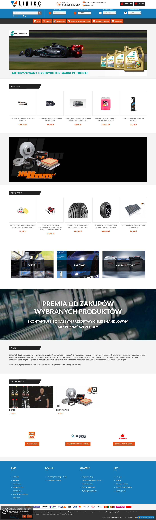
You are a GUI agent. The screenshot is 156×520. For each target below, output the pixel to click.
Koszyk (118, 480)
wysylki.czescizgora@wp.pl (94, 2)
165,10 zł (50, 124)
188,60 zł (78, 233)
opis (25, 16)
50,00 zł (105, 124)
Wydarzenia (17, 491)
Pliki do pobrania (87, 484)
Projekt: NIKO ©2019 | (114, 517)
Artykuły (16, 480)
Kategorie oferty (18, 487)
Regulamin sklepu (88, 477)
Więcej (13, 413)
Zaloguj (118, 477)
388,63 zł (133, 231)
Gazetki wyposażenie (20, 494)
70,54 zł (50, 231)
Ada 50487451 (88, 5)
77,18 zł (22, 231)
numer (16, 16)
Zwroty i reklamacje (88, 487)
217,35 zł (106, 231)
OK (24, 516)
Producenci (17, 484)
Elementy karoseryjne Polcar (57, 477)
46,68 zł (77, 124)
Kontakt (16, 477)
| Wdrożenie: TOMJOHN (134, 517)
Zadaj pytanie (121, 491)
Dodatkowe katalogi (54, 480)
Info (29, 516)
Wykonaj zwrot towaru (89, 491)
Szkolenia (16, 498)
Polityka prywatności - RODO (91, 480)
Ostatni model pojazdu (124, 487)
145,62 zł (23, 124)
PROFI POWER (62, 410)
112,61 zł (133, 124)
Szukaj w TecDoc (122, 484)
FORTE (12, 410)
